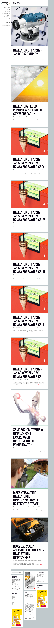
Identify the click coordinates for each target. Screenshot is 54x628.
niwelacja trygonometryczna (31, 604)
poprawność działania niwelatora (38, 379)
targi (25, 617)
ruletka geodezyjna (30, 613)
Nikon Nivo (26, 604)
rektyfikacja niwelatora (39, 327)
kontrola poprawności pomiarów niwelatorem (34, 169)
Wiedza (24, 116)
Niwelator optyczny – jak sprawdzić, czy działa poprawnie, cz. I (28, 373)
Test (13, 603)
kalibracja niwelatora (30, 379)
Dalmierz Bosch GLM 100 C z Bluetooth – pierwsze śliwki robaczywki (17, 580)
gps (30, 597)
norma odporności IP (27, 608)
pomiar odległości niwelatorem (40, 506)
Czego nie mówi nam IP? (40, 580)
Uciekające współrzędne (40, 581)
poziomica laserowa (28, 611)
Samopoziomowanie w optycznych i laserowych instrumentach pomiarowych (28, 437)
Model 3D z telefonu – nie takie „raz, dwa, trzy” (42, 578)
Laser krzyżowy (14, 598)
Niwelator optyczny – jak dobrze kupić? (27, 52)
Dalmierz (13, 596)
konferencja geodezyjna (28, 598)
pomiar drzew (30, 609)
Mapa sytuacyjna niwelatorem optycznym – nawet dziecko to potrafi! (26, 498)
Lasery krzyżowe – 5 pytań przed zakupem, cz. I (17, 583)
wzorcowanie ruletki (28, 618)
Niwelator (21, 116)
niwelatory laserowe (28, 607)
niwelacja (28, 506)
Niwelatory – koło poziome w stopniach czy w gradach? (27, 110)
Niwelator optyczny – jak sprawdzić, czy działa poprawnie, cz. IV (29, 216)
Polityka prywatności (7, 15)
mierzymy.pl (40, 585)
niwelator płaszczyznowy (27, 606)
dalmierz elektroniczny (27, 596)
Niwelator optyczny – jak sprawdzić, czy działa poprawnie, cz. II (28, 321)
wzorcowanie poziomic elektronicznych (30, 617)
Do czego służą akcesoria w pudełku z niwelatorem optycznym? (28, 552)
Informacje (13, 597)
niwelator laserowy (28, 605)
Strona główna (6, 7)
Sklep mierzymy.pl (6, 13)
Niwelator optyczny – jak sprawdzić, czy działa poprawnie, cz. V (28, 163)
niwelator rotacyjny (31, 606)
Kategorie (7, 11)
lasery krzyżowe (29, 602)
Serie (13, 602)
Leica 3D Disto (31, 603)
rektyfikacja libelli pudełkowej (32, 274)
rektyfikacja (39, 560)
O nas (8, 9)
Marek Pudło (8, 25)
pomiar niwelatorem (32, 506)
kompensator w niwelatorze (32, 327)
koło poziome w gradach (30, 116)
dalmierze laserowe (30, 594)
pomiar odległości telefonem (30, 610)
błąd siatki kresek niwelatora (32, 222)
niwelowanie (14, 448)
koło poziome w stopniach (37, 116)
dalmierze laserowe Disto (29, 595)
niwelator (30, 560)
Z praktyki (24, 506)
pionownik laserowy (27, 609)
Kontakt (8, 18)
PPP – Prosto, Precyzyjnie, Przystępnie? (40, 575)
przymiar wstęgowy (28, 612)
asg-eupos (26, 594)
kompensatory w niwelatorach (30, 447)
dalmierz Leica (27, 597)
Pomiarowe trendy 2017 (40, 576)
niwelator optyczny (34, 560)
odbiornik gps (31, 608)
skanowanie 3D (28, 615)
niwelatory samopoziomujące (38, 447)
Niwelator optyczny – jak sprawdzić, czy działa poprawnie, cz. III (29, 268)
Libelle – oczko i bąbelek (17, 584)
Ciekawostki (14, 595)
